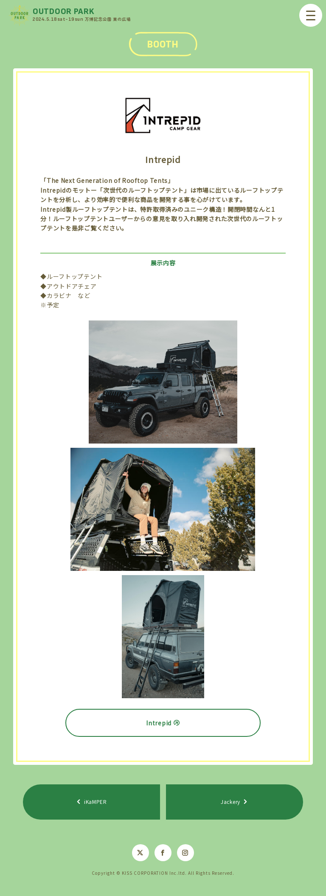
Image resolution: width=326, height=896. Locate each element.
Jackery (230, 801)
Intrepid (158, 723)
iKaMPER (95, 801)
